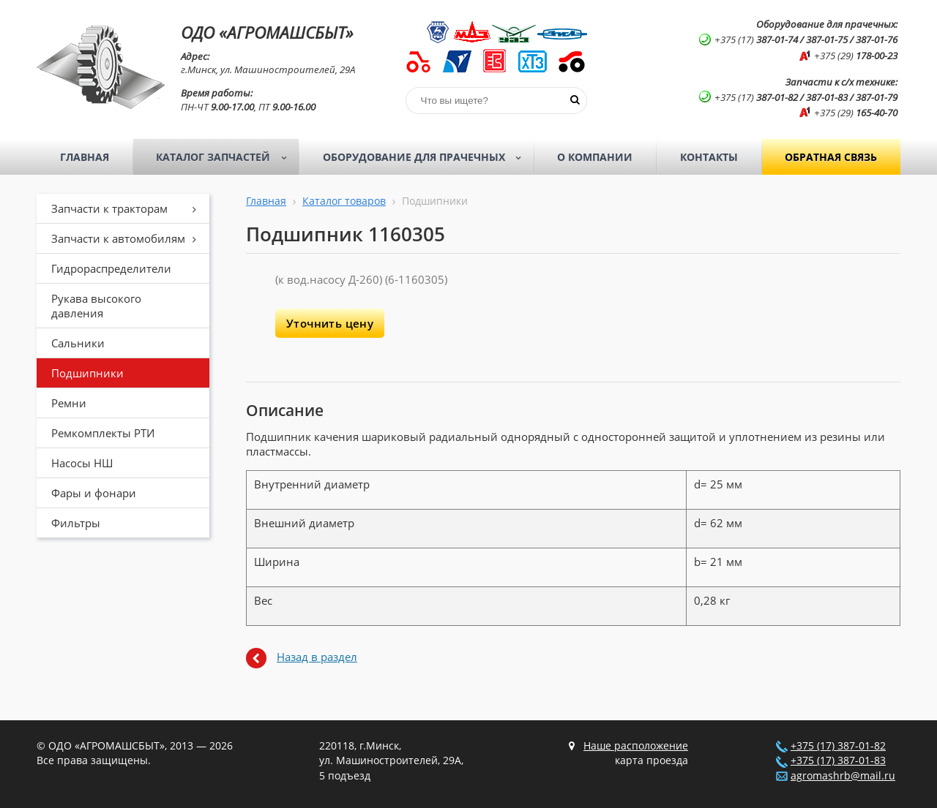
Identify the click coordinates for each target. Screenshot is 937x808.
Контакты (709, 157)
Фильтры (75, 523)
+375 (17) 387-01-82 (838, 745)
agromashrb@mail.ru (843, 775)
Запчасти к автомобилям (128, 238)
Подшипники (87, 373)
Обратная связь (831, 157)
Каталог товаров (344, 201)
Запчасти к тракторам (128, 208)
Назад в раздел (317, 656)
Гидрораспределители (111, 268)
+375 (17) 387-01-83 (838, 760)
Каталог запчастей (226, 157)
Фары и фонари (93, 493)
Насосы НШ (82, 463)
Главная (84, 157)
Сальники (78, 343)
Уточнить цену (329, 323)
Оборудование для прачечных (427, 157)
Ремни (68, 403)
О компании (594, 157)
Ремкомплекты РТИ (102, 433)
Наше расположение (635, 745)
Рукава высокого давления (96, 305)
